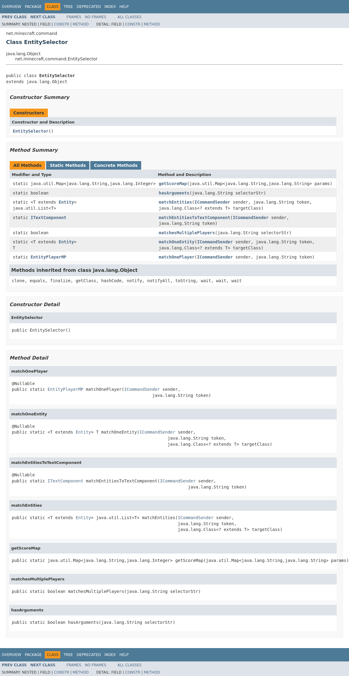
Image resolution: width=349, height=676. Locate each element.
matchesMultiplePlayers (187, 232)
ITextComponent (48, 217)
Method (81, 24)
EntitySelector (30, 131)
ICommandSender (212, 202)
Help (124, 7)
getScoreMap (173, 183)
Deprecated (89, 7)
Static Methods (68, 165)
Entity (66, 202)
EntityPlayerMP (48, 257)
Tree (68, 7)
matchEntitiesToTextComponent (194, 217)
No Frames (95, 17)
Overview (11, 7)
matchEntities (175, 202)
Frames (74, 17)
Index (110, 7)
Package (33, 7)
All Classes (129, 17)
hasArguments (174, 193)
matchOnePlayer (176, 257)
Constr (61, 24)
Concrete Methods (116, 165)
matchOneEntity (176, 241)
